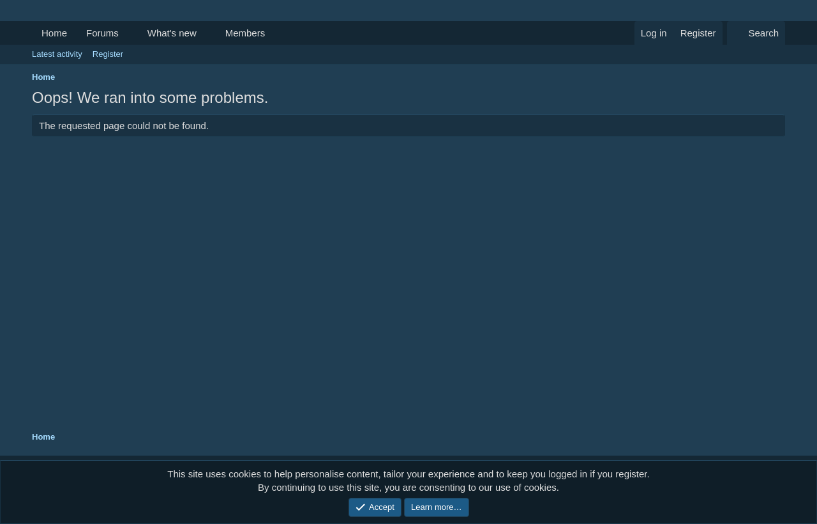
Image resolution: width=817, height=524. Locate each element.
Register (108, 54)
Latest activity (57, 54)
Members (245, 32)
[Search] (756, 33)
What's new (172, 32)
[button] (129, 33)
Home (54, 32)
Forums (102, 32)
